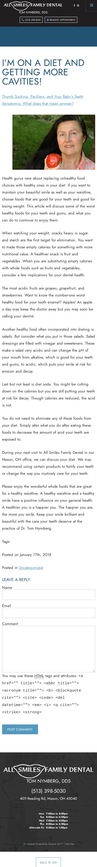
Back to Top (48, 855)
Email (6, 606)
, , (48, 791)
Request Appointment (61, 19)
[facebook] (74, 5)
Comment (10, 624)
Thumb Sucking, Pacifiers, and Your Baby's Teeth (42, 96)
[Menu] (91, 5)
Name (7, 588)
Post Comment (20, 722)
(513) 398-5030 (31, 19)
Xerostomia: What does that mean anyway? (38, 103)
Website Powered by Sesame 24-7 (43, 836)
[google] (78, 5)
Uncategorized (31, 567)
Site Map (69, 836)
